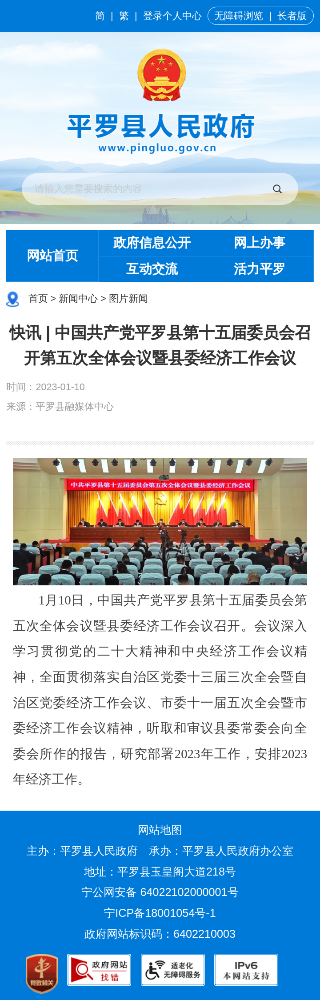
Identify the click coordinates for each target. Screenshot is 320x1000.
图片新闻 (128, 298)
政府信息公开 (152, 243)
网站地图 (160, 830)
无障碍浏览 (238, 15)
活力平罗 (259, 269)
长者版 (292, 15)
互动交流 (152, 269)
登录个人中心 (172, 15)
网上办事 (259, 243)
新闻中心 (78, 298)
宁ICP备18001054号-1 (161, 913)
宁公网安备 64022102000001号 (159, 892)
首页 (38, 298)
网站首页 (52, 255)
